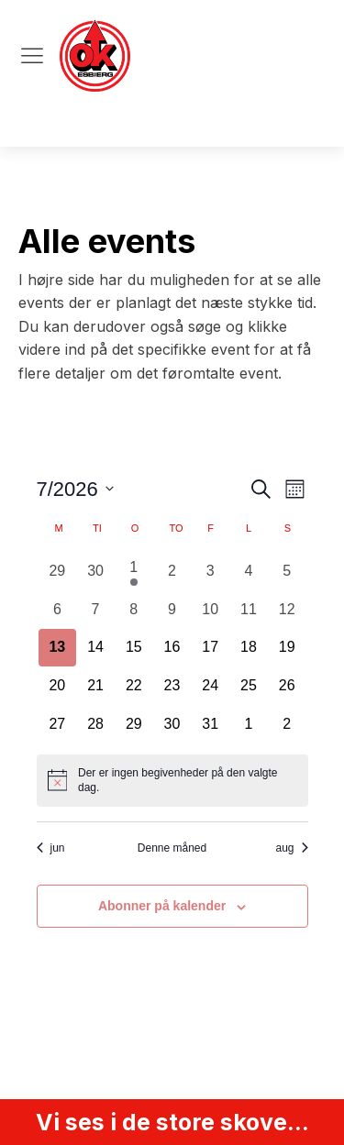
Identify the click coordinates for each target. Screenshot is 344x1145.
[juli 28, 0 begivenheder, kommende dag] (95, 724)
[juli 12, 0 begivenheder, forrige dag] (287, 609)
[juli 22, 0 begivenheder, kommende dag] (134, 685)
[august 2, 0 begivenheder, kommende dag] (287, 724)
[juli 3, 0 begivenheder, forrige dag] (210, 571)
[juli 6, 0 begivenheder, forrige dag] (58, 609)
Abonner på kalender (162, 905)
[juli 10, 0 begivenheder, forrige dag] (210, 609)
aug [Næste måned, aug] (291, 848)
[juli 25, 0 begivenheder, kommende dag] (248, 685)
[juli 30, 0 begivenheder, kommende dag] (172, 724)
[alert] (172, 780)
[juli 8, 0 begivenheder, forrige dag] (134, 609)
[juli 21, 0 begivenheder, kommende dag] (95, 685)
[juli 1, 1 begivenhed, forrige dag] (134, 571)
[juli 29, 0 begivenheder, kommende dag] (134, 724)
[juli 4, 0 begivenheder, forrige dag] (248, 571)
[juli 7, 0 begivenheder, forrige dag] (95, 609)
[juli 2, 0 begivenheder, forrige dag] (172, 571)
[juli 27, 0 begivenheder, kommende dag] (58, 724)
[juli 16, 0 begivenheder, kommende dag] (172, 648)
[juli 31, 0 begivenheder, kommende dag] (210, 724)
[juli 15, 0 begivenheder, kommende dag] (134, 648)
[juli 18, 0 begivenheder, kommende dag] (248, 648)
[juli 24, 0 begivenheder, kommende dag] (210, 685)
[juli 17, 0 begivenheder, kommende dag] (210, 648)
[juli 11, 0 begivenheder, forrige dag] (248, 609)
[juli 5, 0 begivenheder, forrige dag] (287, 571)
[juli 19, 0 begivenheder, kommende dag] (287, 648)
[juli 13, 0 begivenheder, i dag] (58, 648)
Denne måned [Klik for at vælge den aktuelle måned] (172, 848)
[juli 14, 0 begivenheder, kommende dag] (95, 648)
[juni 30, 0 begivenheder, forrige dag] (95, 571)
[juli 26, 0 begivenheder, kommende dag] (287, 685)
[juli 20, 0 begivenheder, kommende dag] (58, 685)
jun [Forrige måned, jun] (51, 848)
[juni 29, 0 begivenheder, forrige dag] (58, 571)
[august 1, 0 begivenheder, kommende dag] (248, 724)
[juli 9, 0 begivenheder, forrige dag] (172, 609)
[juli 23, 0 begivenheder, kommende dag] (172, 685)
